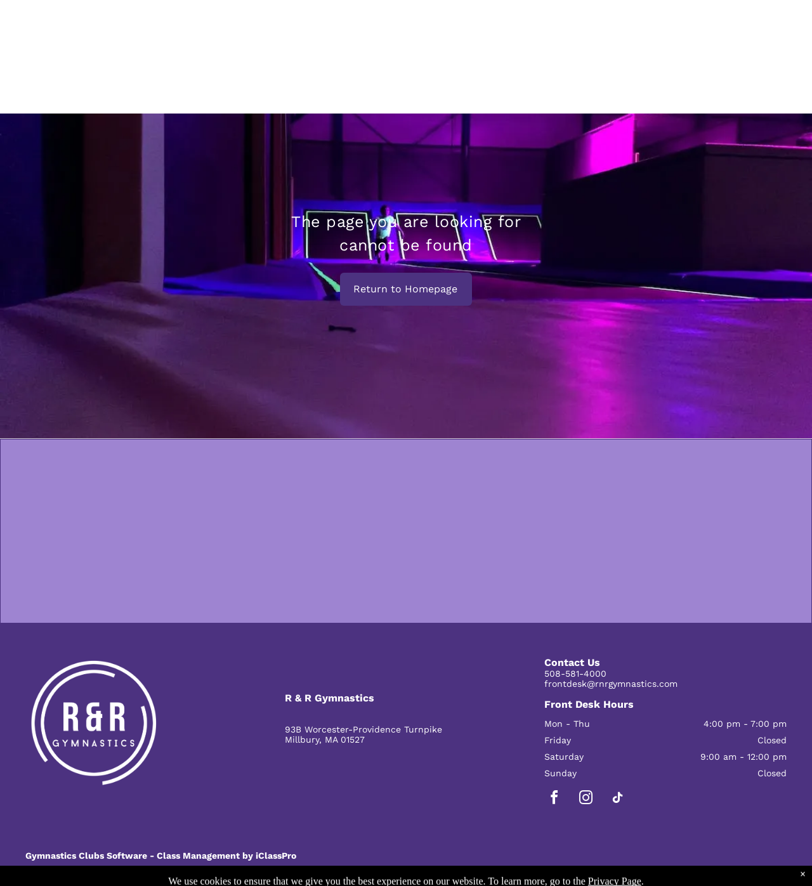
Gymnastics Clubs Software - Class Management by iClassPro (160, 855)
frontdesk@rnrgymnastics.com (611, 684)
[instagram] (586, 799)
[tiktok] (618, 799)
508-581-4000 (575, 673)
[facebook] (554, 799)
